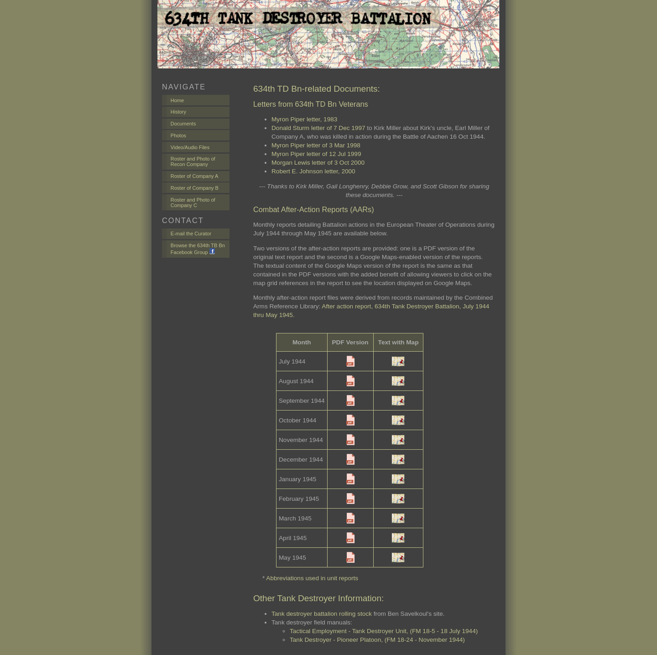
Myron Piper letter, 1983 (304, 119)
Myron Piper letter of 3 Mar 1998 (315, 145)
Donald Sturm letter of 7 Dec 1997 (318, 128)
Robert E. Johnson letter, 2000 (313, 171)
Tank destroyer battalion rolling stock (321, 613)
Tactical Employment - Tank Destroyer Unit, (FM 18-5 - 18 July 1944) (384, 631)
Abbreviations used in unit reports (312, 578)
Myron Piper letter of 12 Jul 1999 (316, 154)
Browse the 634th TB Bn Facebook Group (198, 249)
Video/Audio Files (190, 147)
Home (177, 100)
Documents (183, 123)
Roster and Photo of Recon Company (193, 161)
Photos (178, 135)
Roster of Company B (195, 188)
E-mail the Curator (191, 233)
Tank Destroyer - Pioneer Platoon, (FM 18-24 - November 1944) (377, 639)
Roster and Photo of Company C (193, 202)
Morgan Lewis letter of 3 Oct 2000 (318, 162)
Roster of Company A (195, 176)
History (178, 111)
